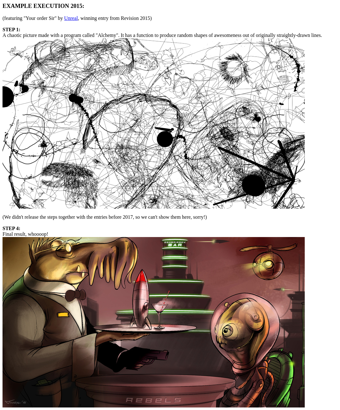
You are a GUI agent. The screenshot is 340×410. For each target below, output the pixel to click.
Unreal (71, 18)
